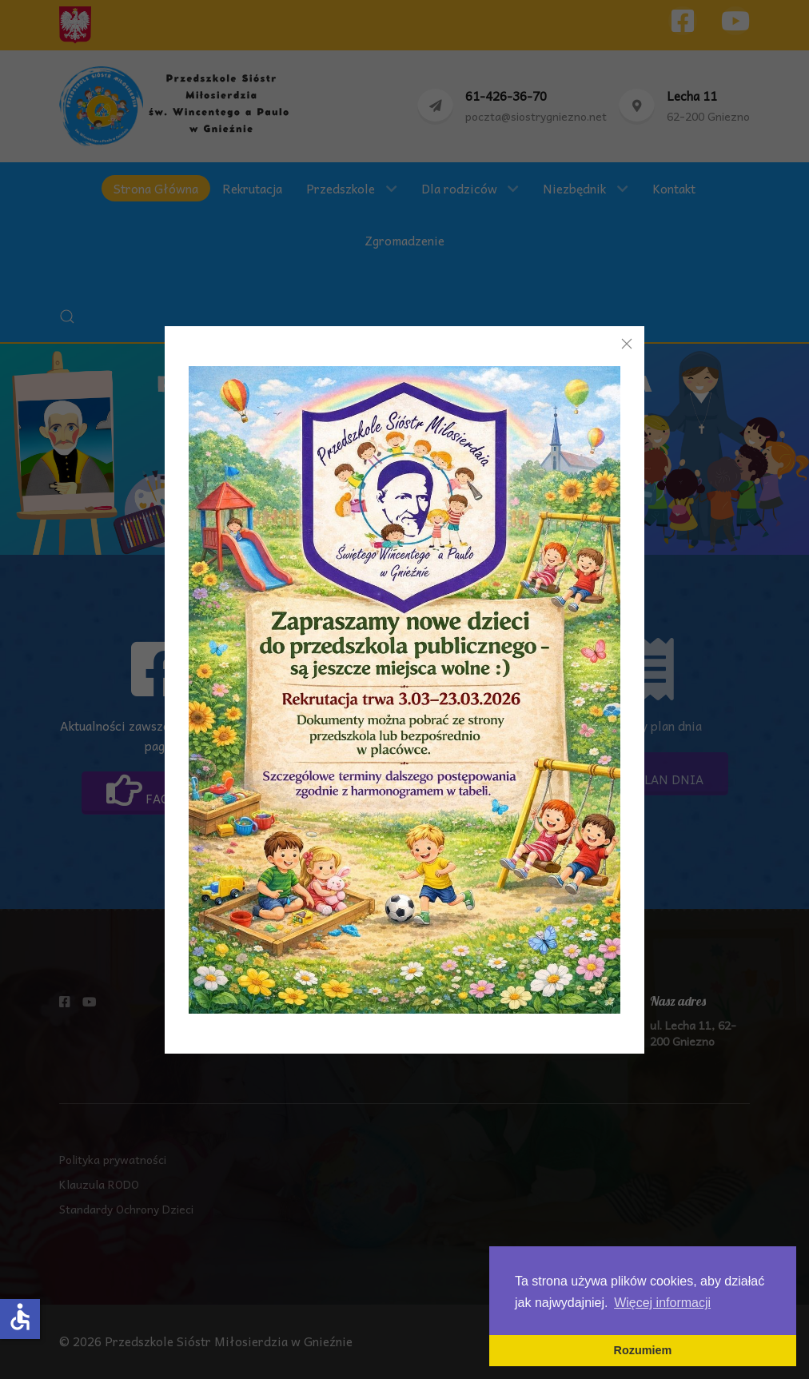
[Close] (626, 343)
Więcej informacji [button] (662, 1302)
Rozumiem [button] (643, 1350)
